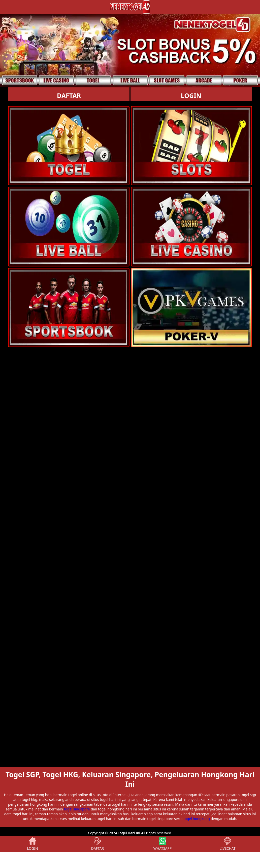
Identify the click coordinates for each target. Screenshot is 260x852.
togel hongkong (196, 818)
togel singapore (77, 809)
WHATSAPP (162, 844)
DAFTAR (69, 95)
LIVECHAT (227, 844)
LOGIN (191, 95)
